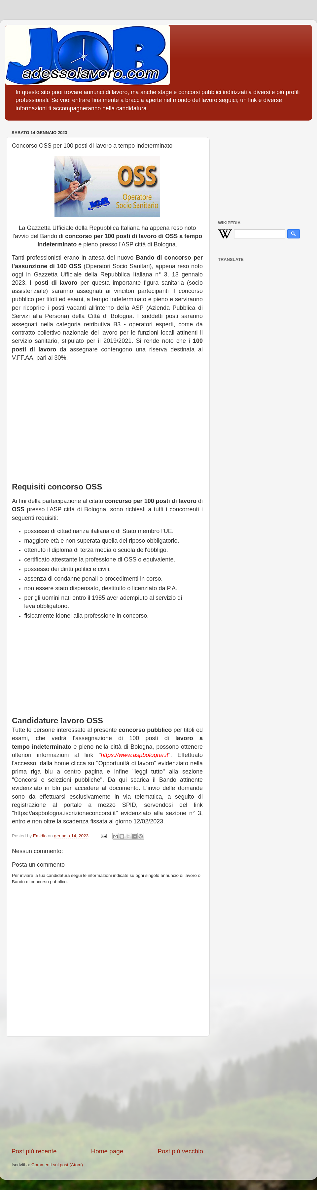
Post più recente (34, 1151)
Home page (107, 1151)
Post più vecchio (180, 1151)
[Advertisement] (107, 419)
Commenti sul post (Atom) (57, 1164)
